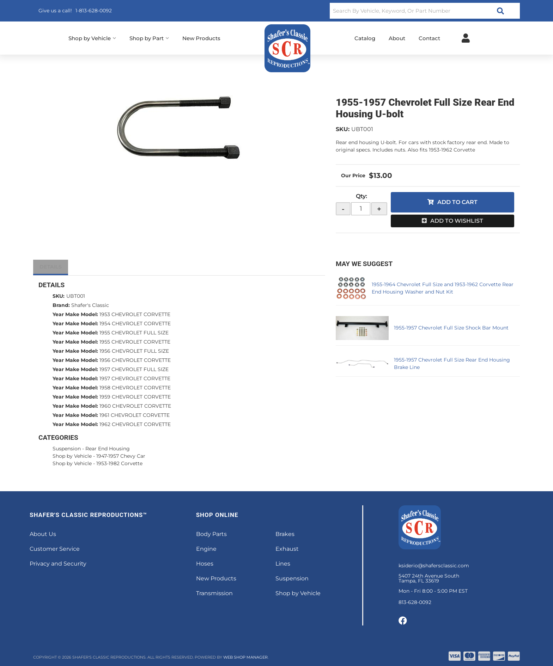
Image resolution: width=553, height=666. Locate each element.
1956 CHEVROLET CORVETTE (135, 360)
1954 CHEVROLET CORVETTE (135, 323)
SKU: (343, 129)
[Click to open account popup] (465, 38)
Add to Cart (457, 202)
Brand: (61, 305)
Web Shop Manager (245, 657)
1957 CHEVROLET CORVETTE (134, 378)
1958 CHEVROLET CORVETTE (135, 387)
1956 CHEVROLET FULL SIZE (134, 351)
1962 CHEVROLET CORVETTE (135, 424)
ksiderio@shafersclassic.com (434, 565)
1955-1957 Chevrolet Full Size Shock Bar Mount (451, 328)
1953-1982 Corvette (119, 463)
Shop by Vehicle (72, 456)
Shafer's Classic (90, 305)
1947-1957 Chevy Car (120, 456)
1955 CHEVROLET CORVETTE (134, 342)
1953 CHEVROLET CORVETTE (134, 314)
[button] (425, 11)
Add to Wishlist (456, 220)
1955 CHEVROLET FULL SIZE (134, 332)
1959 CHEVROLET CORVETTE (135, 397)
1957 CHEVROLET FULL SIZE (134, 369)
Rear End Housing (107, 448)
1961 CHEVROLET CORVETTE (134, 415)
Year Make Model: (75, 314)
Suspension (67, 448)
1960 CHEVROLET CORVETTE (135, 406)
